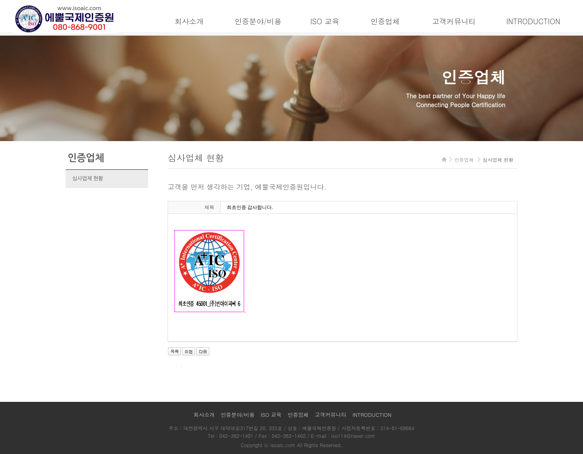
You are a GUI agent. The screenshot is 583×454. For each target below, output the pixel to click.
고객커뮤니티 (454, 21)
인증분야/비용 (257, 21)
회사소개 (189, 21)
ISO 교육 (324, 21)
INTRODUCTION (533, 21)
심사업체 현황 (87, 178)
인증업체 (385, 21)
